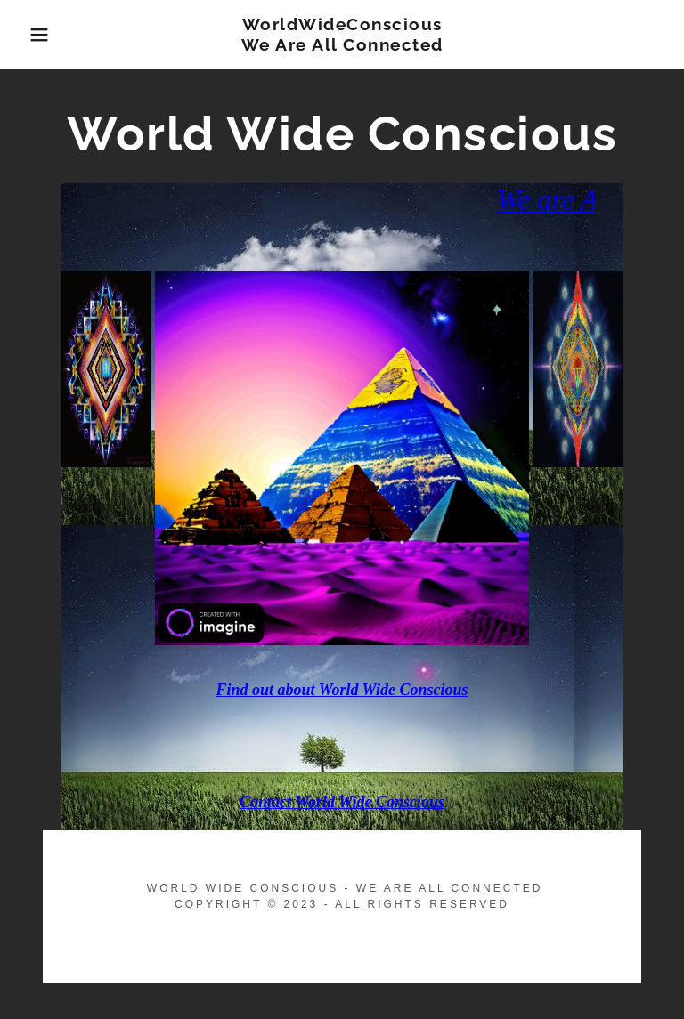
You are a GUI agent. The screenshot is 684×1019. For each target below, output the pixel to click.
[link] (342, 45)
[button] (34, 35)
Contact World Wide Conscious (342, 802)
